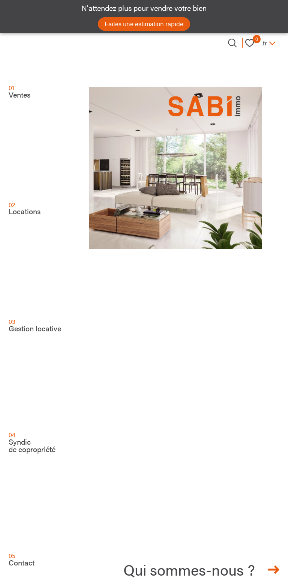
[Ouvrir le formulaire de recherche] (232, 43)
